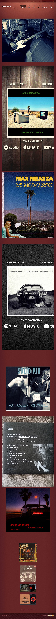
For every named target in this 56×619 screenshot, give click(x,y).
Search (53, 1)
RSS (36, 1)
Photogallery (23, 7)
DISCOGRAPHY (51, 5)
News (39, 5)
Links (51, 7)
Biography (44, 5)
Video (29, 7)
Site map (32, 1)
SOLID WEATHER (44, 7)
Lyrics (39, 7)
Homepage (28, 1)
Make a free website (44, 615)
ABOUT (29, 5)
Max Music (34, 5)
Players (34, 7)
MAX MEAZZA (23, 5)
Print (39, 1)
